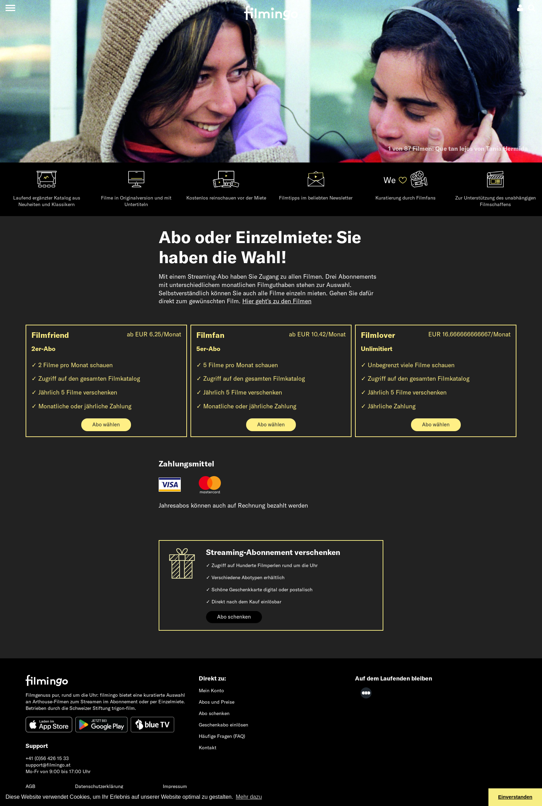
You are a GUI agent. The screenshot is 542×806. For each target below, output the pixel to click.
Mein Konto (211, 690)
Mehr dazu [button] (249, 797)
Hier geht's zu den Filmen (276, 301)
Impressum (175, 786)
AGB (30, 786)
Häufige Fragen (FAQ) (222, 736)
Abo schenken (234, 616)
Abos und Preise (216, 702)
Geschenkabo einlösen (223, 725)
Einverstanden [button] (515, 797)
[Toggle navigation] (10, 8)
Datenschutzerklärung (99, 786)
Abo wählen (106, 424)
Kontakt (207, 747)
